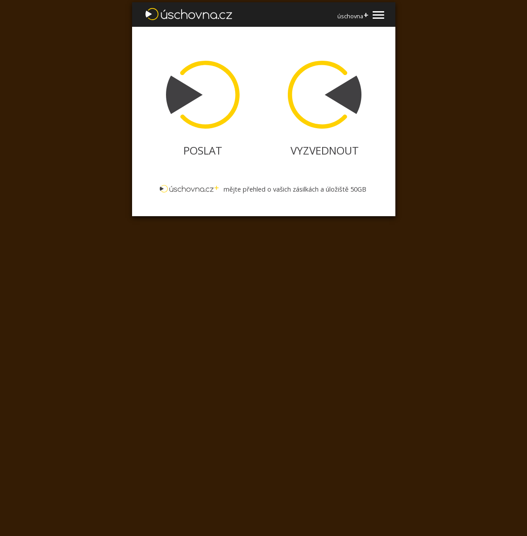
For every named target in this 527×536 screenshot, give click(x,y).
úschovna (352, 15)
